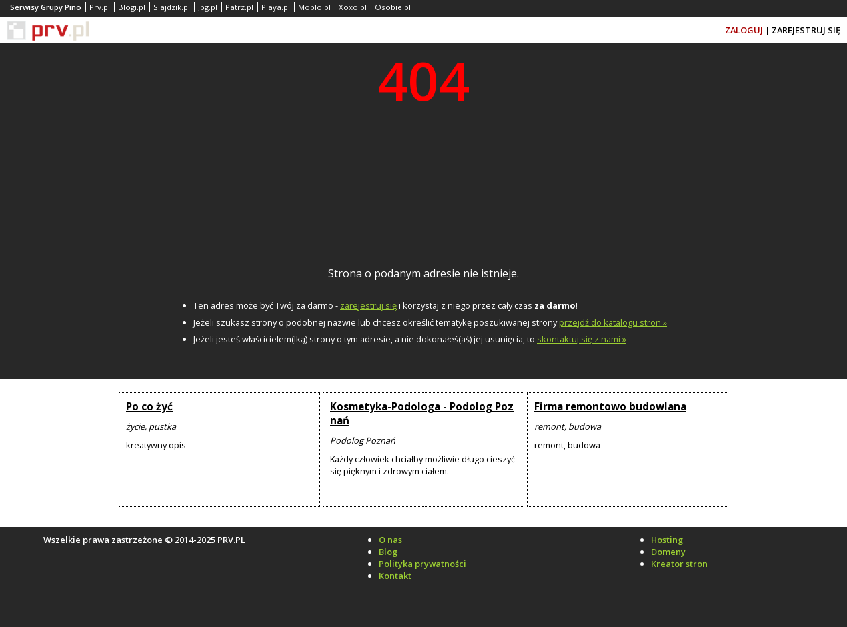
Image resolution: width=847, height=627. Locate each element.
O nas (390, 540)
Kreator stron (679, 564)
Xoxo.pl (353, 7)
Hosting (667, 540)
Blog (388, 552)
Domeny (668, 552)
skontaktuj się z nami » (581, 339)
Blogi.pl (131, 7)
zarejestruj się (368, 305)
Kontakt (395, 576)
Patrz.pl (239, 7)
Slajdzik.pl (171, 7)
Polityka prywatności (422, 564)
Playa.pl (275, 7)
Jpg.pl (207, 7)
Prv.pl (99, 7)
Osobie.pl (393, 7)
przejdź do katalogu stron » (613, 322)
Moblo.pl (314, 7)
